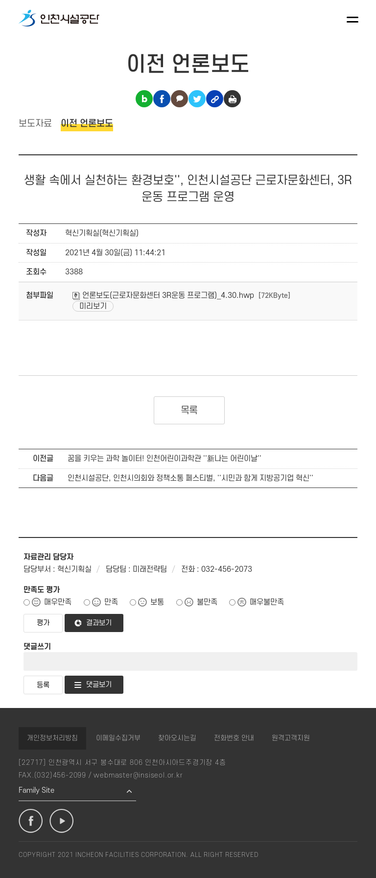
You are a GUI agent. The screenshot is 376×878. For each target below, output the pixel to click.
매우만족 (57, 602)
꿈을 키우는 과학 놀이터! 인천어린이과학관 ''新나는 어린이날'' (164, 458)
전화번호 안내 (234, 738)
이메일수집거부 (118, 738)
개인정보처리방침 (52, 738)
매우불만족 (267, 602)
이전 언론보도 (87, 124)
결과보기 (99, 623)
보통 (157, 602)
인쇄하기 (232, 98)
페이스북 (31, 821)
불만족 (207, 602)
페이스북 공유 (161, 98)
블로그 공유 (144, 98)
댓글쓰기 (37, 646)
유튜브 (61, 821)
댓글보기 (99, 685)
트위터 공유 (197, 98)
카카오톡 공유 (179, 98)
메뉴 (352, 19)
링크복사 (214, 98)
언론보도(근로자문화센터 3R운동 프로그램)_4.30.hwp (163, 295)
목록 (189, 410)
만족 (111, 602)
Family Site (36, 790)
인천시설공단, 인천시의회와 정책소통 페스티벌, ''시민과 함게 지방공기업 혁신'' (190, 478)
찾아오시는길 (177, 738)
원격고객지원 (291, 738)
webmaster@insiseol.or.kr (138, 775)
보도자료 (35, 124)
